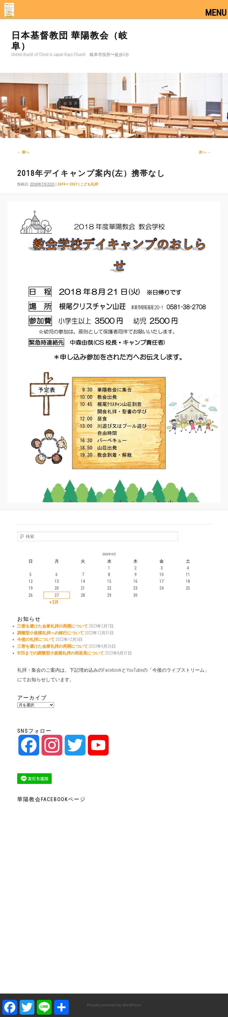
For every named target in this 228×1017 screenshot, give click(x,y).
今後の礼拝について (36, 639)
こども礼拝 (89, 184)
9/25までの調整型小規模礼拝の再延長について (60, 653)
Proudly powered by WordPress (114, 1005)
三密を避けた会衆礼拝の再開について (52, 626)
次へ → (204, 152)
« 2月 (54, 602)
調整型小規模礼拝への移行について (50, 633)
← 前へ (23, 152)
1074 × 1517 (67, 184)
